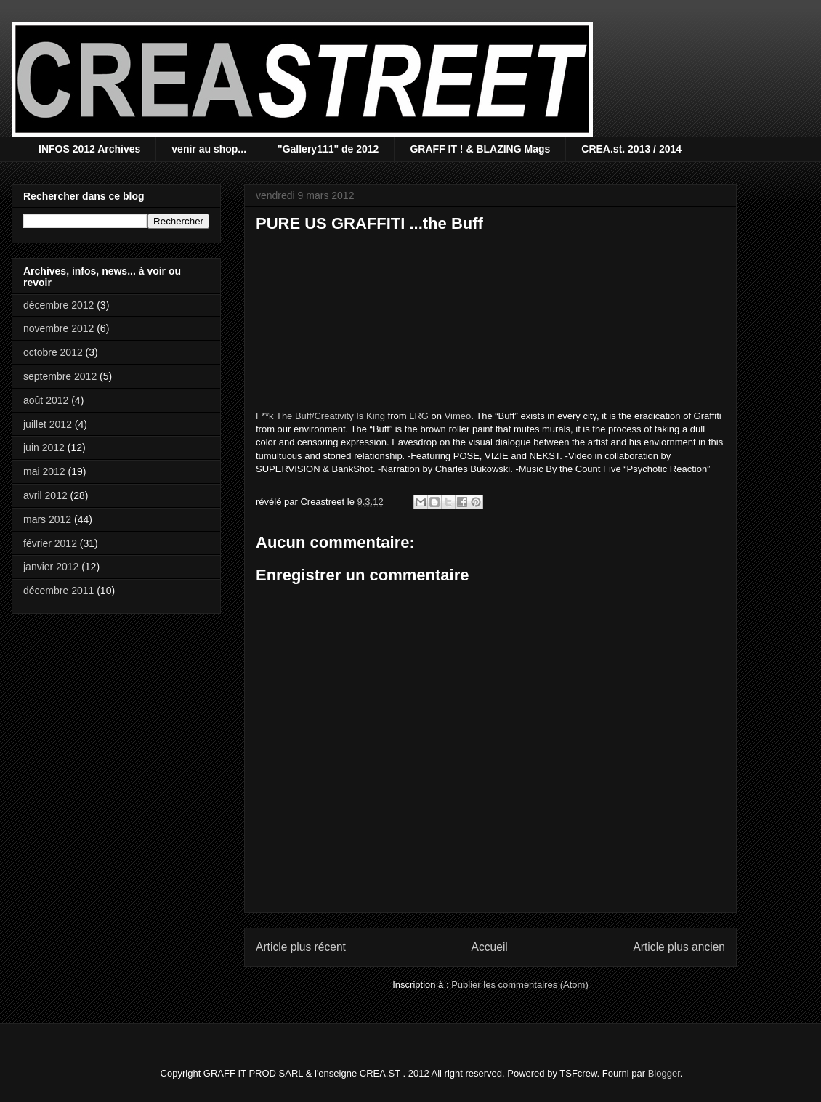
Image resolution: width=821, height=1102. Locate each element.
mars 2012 (47, 519)
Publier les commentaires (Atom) (520, 984)
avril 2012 (45, 495)
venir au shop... (208, 149)
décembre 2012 (58, 305)
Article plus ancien (679, 947)
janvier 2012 (50, 566)
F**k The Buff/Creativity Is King (320, 415)
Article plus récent (301, 947)
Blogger (664, 1073)
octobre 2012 (53, 352)
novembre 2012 (58, 328)
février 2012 (50, 543)
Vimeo (458, 415)
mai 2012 (44, 471)
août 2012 (45, 400)
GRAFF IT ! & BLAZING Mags (480, 149)
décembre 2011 (58, 590)
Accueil (490, 947)
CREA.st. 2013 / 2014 (631, 149)
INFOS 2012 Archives (89, 149)
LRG (419, 415)
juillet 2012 (47, 424)
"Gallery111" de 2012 (328, 149)
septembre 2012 (60, 376)
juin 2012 (44, 447)
